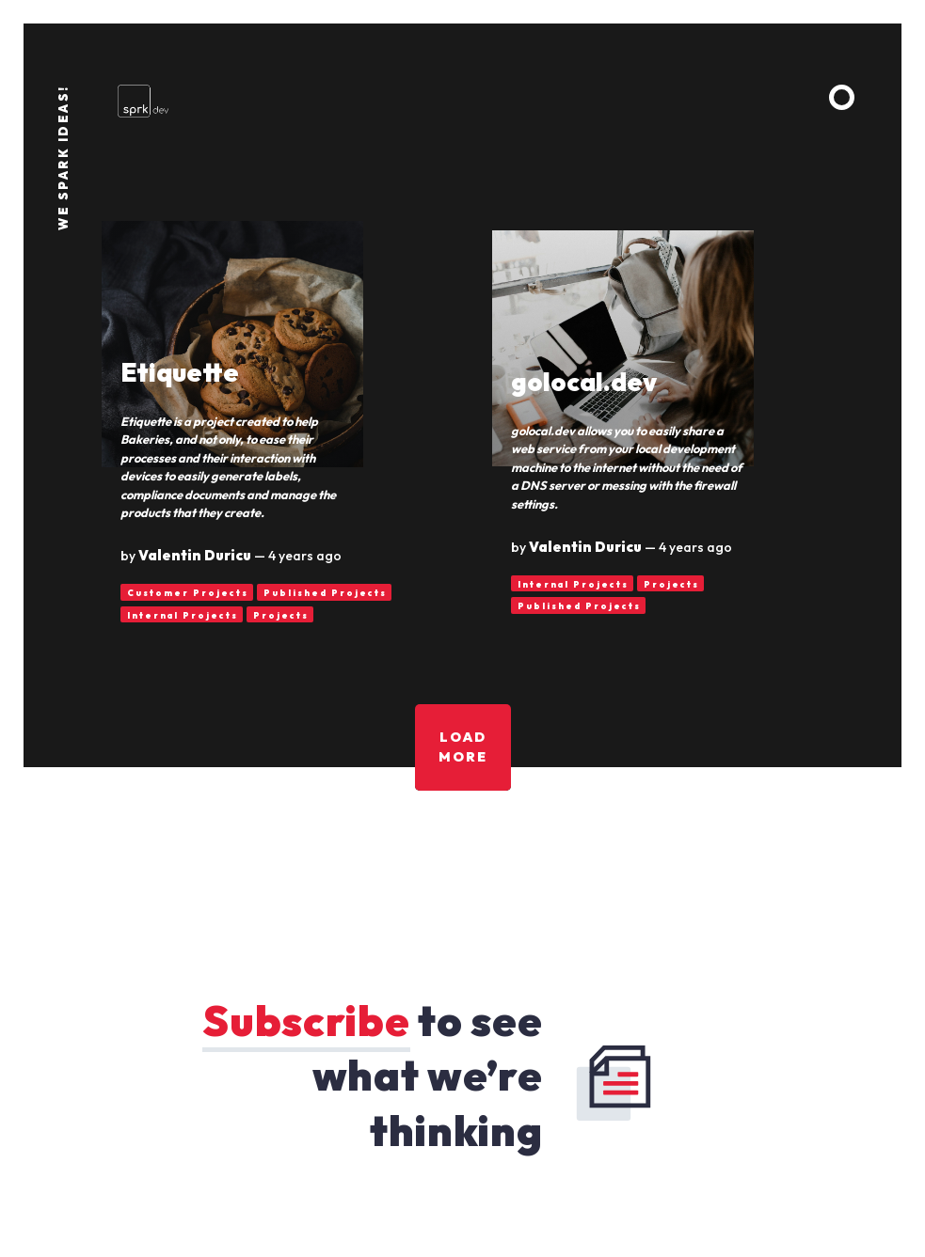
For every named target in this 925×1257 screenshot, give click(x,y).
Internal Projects (182, 615)
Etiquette (179, 372)
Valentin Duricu (194, 555)
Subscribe (305, 1020)
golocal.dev (584, 382)
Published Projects (325, 593)
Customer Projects (187, 593)
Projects (281, 615)
